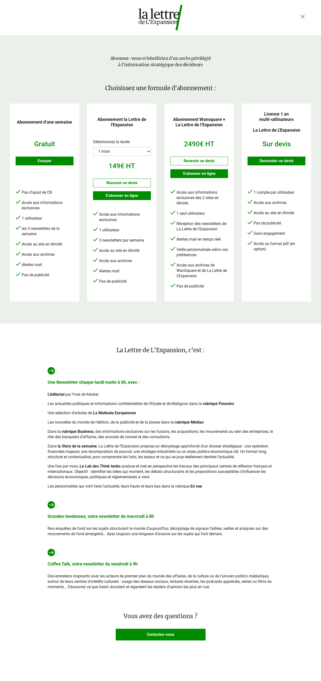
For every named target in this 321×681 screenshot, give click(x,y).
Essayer (45, 161)
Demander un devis (276, 161)
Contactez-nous (160, 634)
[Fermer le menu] (302, 16)
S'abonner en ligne (121, 195)
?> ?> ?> (122, 151)
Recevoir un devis (121, 183)
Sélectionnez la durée (111, 141)
